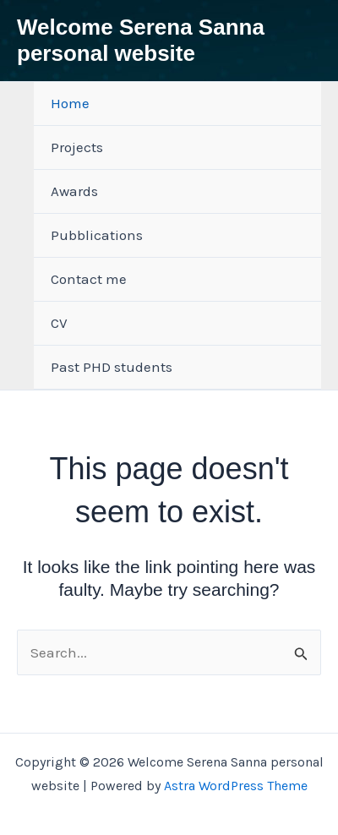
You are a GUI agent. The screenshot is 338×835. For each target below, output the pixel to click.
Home (70, 103)
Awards (74, 191)
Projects (77, 147)
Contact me (89, 278)
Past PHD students (111, 366)
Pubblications (97, 234)
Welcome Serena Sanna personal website (140, 40)
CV (59, 322)
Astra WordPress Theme (236, 786)
